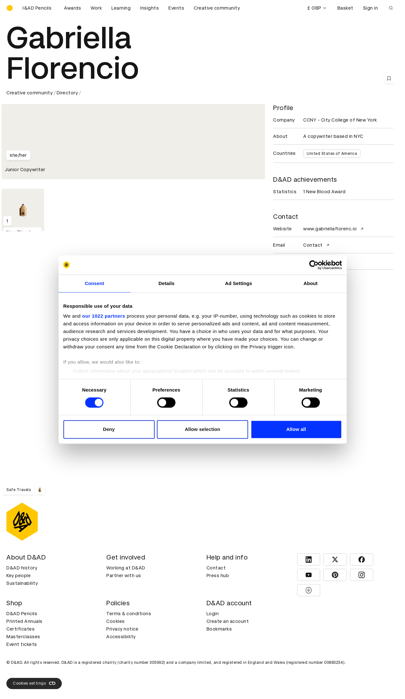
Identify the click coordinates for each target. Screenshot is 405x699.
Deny (109, 429)
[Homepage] (9, 8)
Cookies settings (34, 683)
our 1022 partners (103, 316)
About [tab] (311, 283)
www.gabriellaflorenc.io (334, 229)
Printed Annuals (24, 621)
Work (96, 8)
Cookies (115, 621)
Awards (72, 8)
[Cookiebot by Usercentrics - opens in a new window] (314, 265)
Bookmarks (219, 628)
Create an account (228, 621)
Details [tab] (166, 283)
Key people (18, 575)
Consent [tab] (94, 283)
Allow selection (202, 429)
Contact (317, 245)
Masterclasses (23, 636)
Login (213, 613)
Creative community (217, 8)
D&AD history (21, 567)
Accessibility (121, 636)
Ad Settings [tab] (238, 283)
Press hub (218, 575)
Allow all (296, 429)
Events (176, 8)
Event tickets (21, 644)
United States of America (332, 153)
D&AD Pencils (21, 613)
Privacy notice (122, 628)
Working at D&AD (125, 567)
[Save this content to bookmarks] (389, 78)
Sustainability (22, 583)
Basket (345, 8)
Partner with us (123, 575)
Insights (149, 8)
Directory (67, 92)
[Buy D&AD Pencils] (38, 8)
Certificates (20, 628)
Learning (121, 8)
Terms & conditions (128, 613)
